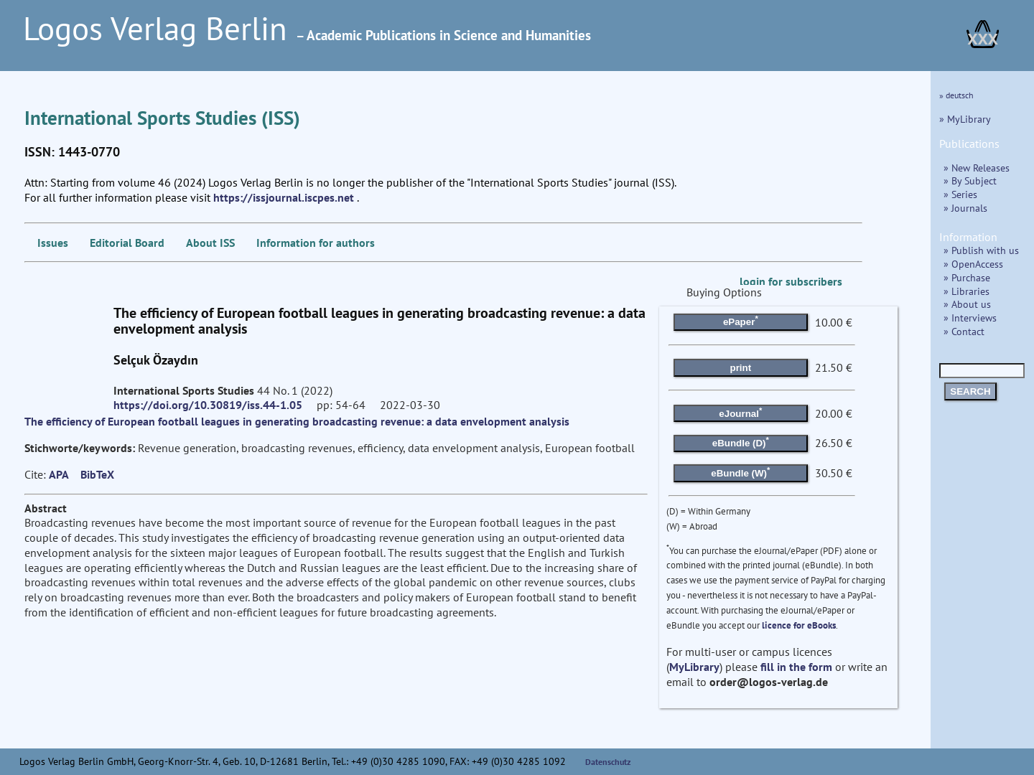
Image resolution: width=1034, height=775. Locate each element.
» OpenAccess (973, 264)
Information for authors (315, 242)
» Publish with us (981, 250)
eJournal (740, 411)
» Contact (964, 331)
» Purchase (967, 277)
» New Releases (977, 167)
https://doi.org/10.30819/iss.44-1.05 (207, 405)
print (741, 367)
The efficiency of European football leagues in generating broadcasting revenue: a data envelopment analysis (296, 421)
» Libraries (966, 291)
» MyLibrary (965, 119)
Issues (52, 242)
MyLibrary (694, 666)
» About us (967, 304)
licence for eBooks (799, 625)
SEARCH (970, 391)
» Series (960, 194)
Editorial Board (127, 242)
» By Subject (970, 180)
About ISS (210, 242)
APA (59, 474)
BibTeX (97, 474)
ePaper (740, 320)
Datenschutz (608, 761)
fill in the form (796, 666)
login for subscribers (791, 281)
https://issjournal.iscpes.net (283, 197)
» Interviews (970, 317)
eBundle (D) (740, 442)
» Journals (965, 208)
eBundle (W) (740, 471)
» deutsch (956, 95)
